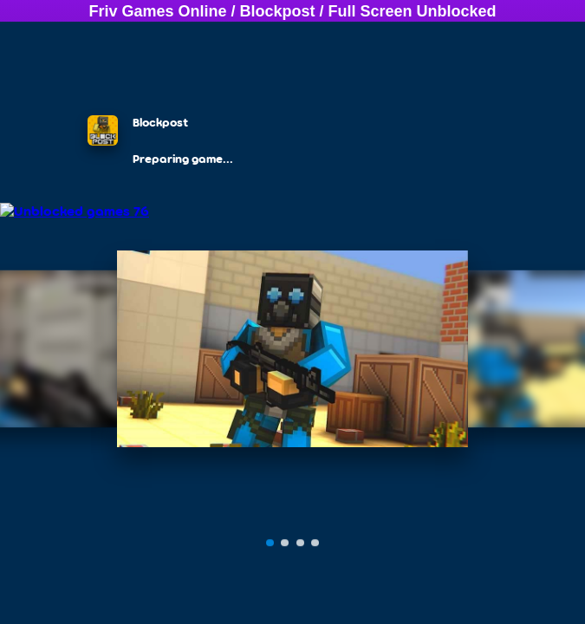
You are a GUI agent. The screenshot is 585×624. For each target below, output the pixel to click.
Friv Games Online (157, 11)
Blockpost (277, 11)
